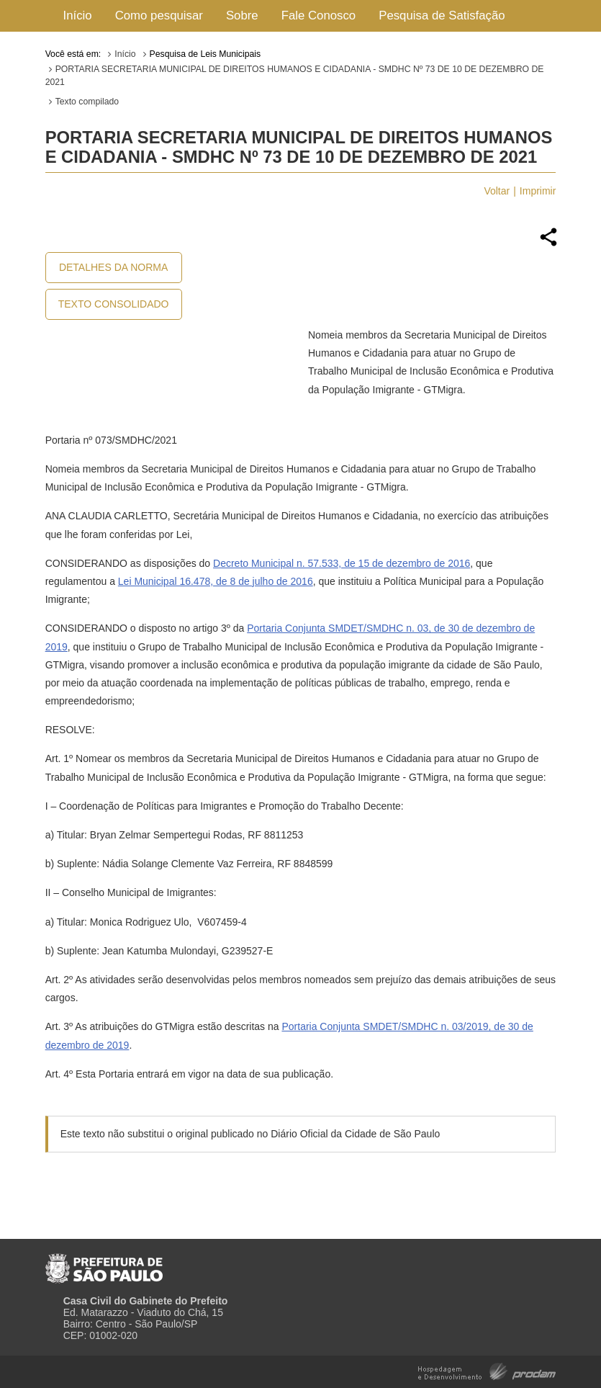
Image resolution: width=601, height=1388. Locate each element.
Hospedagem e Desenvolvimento (487, 1370)
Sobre (242, 15)
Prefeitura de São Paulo (104, 1262)
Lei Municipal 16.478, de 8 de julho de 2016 (215, 581)
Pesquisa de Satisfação (442, 15)
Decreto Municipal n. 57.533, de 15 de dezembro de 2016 (341, 563)
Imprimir (538, 191)
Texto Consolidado (113, 304)
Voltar (497, 191)
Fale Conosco (318, 15)
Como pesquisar (159, 15)
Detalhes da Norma (113, 267)
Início (77, 15)
